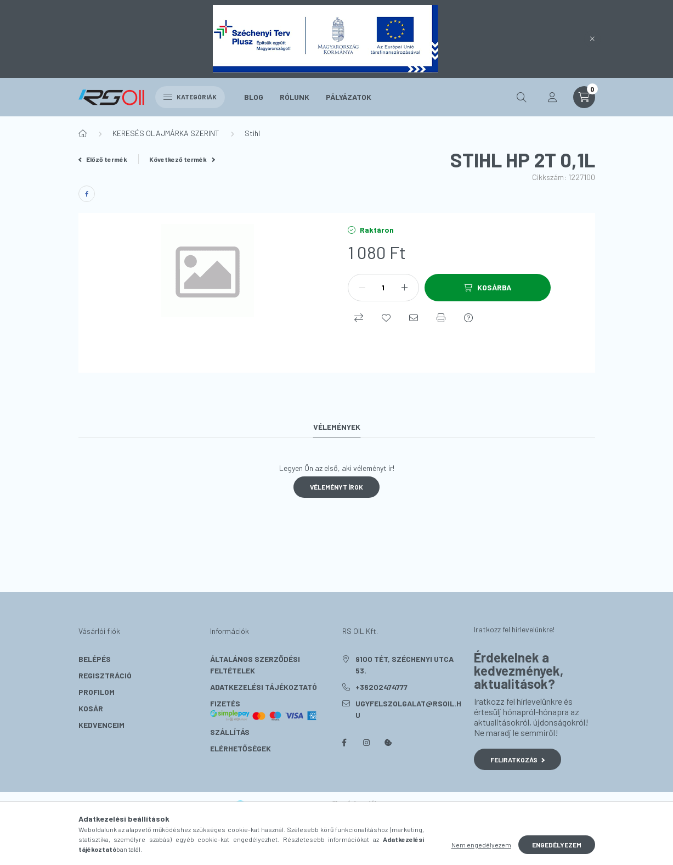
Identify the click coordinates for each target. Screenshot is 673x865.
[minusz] (362, 287)
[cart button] (584, 97)
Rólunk (294, 97)
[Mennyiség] (383, 287)
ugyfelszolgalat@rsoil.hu (408, 709)
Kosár (90, 708)
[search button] (522, 97)
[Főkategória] (82, 133)
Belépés (94, 659)
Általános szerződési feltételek (255, 664)
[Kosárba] (488, 287)
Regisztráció (105, 675)
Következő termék (182, 159)
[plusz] (405, 287)
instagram (366, 743)
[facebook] (86, 194)
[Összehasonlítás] (359, 318)
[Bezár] (592, 39)
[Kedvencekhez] (386, 318)
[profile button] (552, 97)
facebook (344, 743)
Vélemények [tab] (336, 426)
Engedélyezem (556, 845)
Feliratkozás (517, 759)
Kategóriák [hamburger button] (190, 96)
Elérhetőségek (240, 748)
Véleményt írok (336, 487)
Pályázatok (348, 97)
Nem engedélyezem (481, 845)
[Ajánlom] (414, 318)
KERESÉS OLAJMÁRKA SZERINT (165, 133)
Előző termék (103, 159)
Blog (253, 97)
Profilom (96, 692)
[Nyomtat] (441, 318)
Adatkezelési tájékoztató (263, 687)
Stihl (252, 133)
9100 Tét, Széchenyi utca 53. (404, 664)
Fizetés (264, 710)
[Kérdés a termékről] (468, 318)
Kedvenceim (101, 724)
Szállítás (230, 732)
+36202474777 (381, 687)
